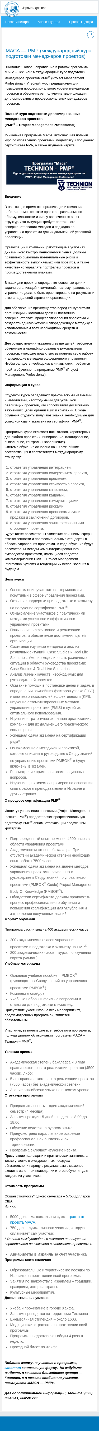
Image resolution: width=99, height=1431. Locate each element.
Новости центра (17, 22)
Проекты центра (81, 22)
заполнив (12, 1368)
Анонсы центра (49, 22)
